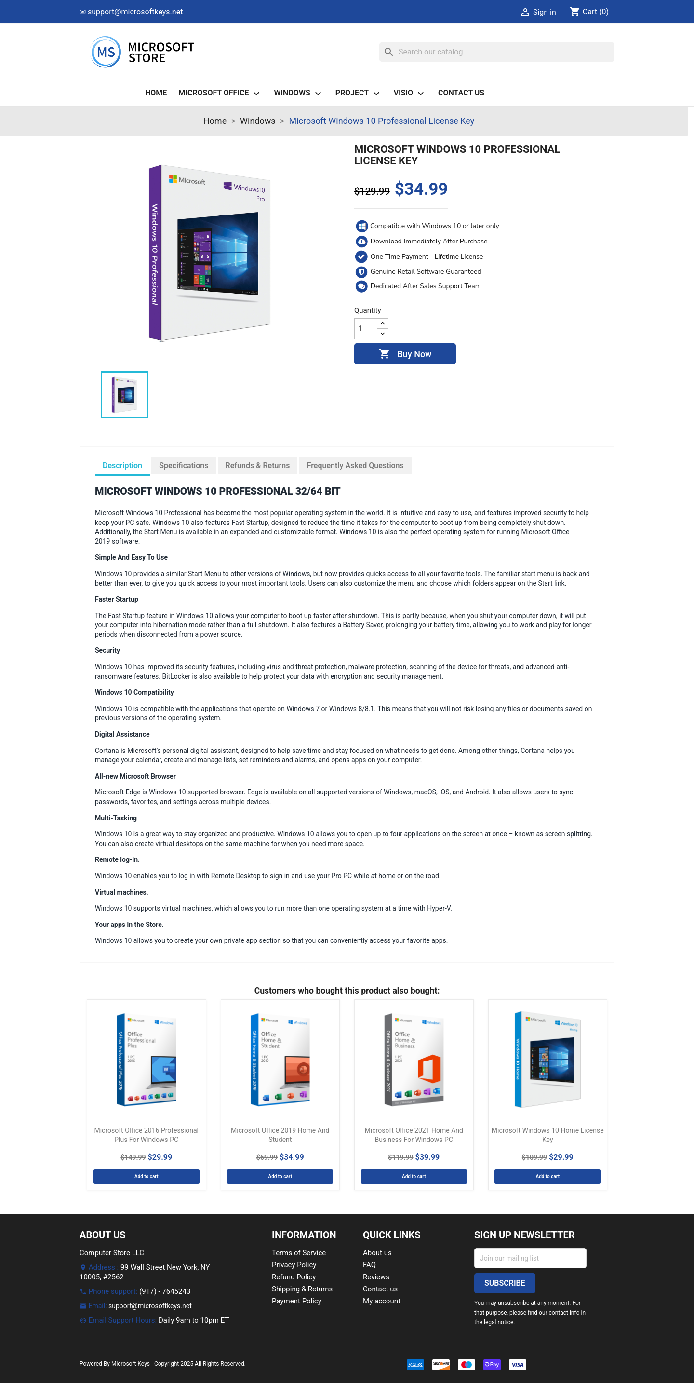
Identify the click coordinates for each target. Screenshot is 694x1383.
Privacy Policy (294, 1265)
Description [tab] (122, 465)
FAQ (369, 1265)
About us (377, 1253)
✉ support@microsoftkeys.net (131, 11)
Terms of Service (299, 1253)
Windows (298, 93)
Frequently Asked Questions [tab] (355, 465)
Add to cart (146, 1176)
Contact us (461, 92)
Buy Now (405, 354)
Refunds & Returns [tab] (258, 465)
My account (381, 1301)
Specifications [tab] (183, 465)
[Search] (496, 52)
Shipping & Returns (302, 1289)
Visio (410, 93)
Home (156, 92)
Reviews (376, 1277)
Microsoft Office (220, 93)
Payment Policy (296, 1301)
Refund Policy (294, 1277)
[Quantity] (365, 328)
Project (358, 93)
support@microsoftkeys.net (150, 1306)
